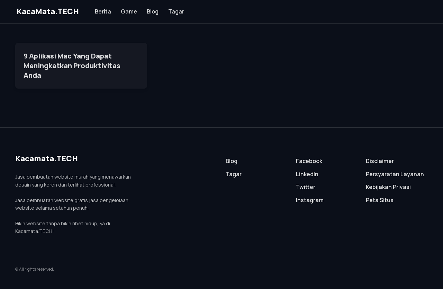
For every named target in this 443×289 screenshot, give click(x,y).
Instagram (310, 200)
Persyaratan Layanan (395, 174)
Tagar (176, 11)
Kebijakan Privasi (388, 187)
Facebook (309, 161)
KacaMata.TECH (48, 11)
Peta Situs (380, 200)
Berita (103, 11)
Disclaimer (380, 161)
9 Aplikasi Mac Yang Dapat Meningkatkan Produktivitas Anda (72, 65)
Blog (153, 11)
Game (129, 11)
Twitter (305, 187)
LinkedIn (307, 174)
